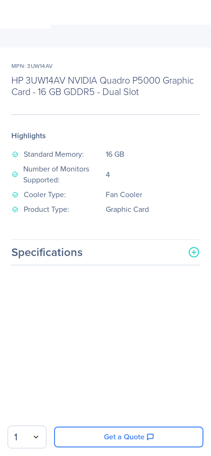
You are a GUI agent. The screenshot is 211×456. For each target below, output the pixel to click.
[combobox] (27, 437)
